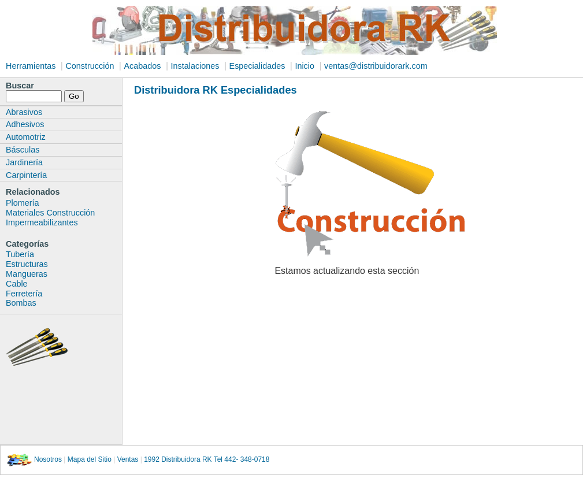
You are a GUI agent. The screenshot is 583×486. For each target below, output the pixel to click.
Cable (17, 283)
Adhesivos (25, 124)
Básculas (22, 149)
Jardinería (24, 162)
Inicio (304, 66)
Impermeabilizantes (42, 222)
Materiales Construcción (50, 212)
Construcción (89, 66)
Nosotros (48, 459)
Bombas (21, 302)
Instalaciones (195, 66)
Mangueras (26, 274)
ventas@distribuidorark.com (376, 66)
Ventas (128, 459)
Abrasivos (24, 112)
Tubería (20, 254)
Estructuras (27, 264)
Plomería (22, 202)
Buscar (20, 85)
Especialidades (257, 66)
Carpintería (26, 175)
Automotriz (26, 137)
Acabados (142, 66)
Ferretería (24, 293)
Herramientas (30, 66)
